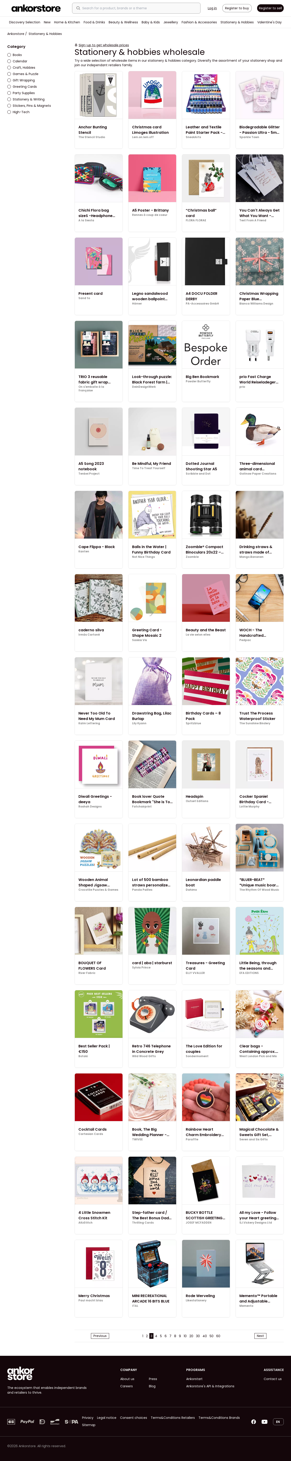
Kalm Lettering (89, 723)
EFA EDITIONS (249, 973)
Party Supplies (21, 93)
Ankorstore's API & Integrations (210, 1386)
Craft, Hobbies (21, 67)
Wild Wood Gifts (144, 1056)
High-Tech (18, 112)
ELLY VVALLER (195, 973)
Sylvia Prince (141, 967)
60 (218, 1336)
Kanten (83, 551)
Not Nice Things (143, 557)
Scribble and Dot (198, 474)
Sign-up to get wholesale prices (104, 45)
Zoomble (192, 557)
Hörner (137, 303)
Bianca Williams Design (256, 303)
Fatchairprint (142, 806)
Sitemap (88, 1425)
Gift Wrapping (21, 80)
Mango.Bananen (251, 557)
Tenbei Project (89, 474)
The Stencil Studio (91, 137)
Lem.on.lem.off (143, 137)
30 (198, 1336)
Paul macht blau (90, 1300)
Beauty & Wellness (123, 22)
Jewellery (170, 22)
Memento (246, 1306)
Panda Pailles (142, 890)
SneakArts (193, 137)
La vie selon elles (198, 635)
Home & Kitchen (67, 22)
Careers (126, 1386)
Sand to (84, 298)
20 (191, 1336)
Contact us (273, 1379)
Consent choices (133, 1417)
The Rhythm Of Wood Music (259, 890)
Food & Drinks (94, 22)
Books (14, 55)
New (47, 22)
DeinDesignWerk (144, 387)
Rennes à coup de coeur (149, 215)
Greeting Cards (22, 86)
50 (211, 1336)
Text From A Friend (252, 220)
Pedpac (245, 640)
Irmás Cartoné (89, 635)
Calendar (17, 61)
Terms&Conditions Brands (219, 1417)
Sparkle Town (249, 137)
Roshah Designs (90, 806)
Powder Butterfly (198, 381)
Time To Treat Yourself (148, 468)
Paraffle (192, 1139)
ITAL (135, 1306)
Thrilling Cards (143, 1222)
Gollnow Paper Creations (257, 474)
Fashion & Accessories (199, 22)
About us (127, 1379)
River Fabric (86, 973)
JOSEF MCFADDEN (198, 1222)
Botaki (83, 1056)
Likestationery (196, 1300)
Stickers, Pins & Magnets (29, 105)
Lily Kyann (139, 723)
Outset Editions (197, 801)
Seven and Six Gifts (253, 1139)
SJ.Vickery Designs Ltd (255, 1222)
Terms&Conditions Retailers (173, 1417)
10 (185, 1336)
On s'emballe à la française (91, 388)
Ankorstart (194, 1379)
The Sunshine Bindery (254, 723)
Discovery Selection (24, 22)
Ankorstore (15, 34)
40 (205, 1336)
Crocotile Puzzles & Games (98, 890)
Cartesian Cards (90, 1134)
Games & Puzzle (22, 74)
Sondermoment (197, 1056)
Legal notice (106, 1417)
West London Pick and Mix (258, 1056)
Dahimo (191, 890)
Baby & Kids (151, 22)
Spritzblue (193, 723)
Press (153, 1379)
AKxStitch (85, 1222)
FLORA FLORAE (196, 220)
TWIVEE (137, 1139)
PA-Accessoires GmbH (202, 303)
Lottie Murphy (249, 806)
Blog (152, 1386)
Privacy (87, 1417)
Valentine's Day (269, 22)
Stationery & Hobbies (237, 22)
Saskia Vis (139, 640)
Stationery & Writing (26, 99)
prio (242, 387)
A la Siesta (86, 220)
